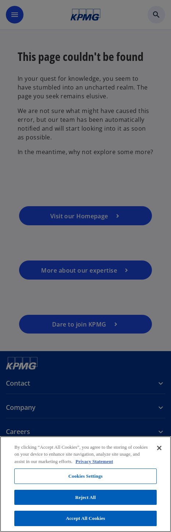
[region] (85, 484)
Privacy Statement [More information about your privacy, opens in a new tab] (94, 461)
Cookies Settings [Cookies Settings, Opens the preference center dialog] (85, 476)
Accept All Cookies (85, 518)
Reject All (85, 497)
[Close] (159, 448)
